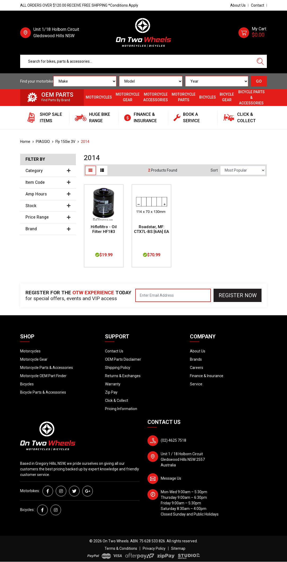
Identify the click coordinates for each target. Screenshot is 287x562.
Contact (257, 5)
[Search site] (260, 61)
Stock (48, 205)
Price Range (48, 217)
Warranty (112, 384)
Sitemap (178, 548)
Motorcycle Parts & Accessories (46, 367)
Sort (214, 170)
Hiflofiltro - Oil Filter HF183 (104, 229)
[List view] (102, 170)
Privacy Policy (154, 548)
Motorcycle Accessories (155, 97)
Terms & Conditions (121, 548)
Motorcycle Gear (128, 97)
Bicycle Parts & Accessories (251, 97)
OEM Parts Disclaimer (123, 359)
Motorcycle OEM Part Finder (43, 376)
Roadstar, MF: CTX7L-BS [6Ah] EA (151, 229)
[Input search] (137, 61)
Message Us (171, 478)
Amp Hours (48, 194)
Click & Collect (116, 400)
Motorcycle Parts (183, 97)
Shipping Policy (117, 367)
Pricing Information (121, 409)
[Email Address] (173, 295)
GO (259, 81)
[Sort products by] (243, 170)
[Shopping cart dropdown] (252, 33)
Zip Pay (111, 392)
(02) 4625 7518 (173, 440)
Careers (196, 367)
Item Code (48, 182)
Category (48, 170)
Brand (48, 229)
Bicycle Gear (227, 97)
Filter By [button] (35, 159)
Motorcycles (99, 97)
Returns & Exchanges (123, 376)
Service (196, 384)
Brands (196, 359)
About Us (238, 5)
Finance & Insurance (206, 376)
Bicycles (207, 97)
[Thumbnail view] (90, 170)
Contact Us (114, 351)
